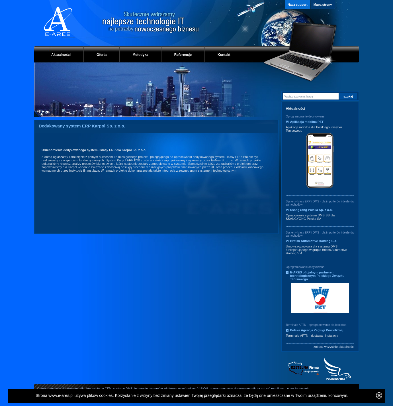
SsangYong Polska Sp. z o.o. (311, 210)
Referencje (183, 55)
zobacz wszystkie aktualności (334, 346)
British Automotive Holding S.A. (313, 241)
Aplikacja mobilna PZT (307, 121)
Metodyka (140, 55)
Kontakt (224, 55)
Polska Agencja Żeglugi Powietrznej (316, 330)
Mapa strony (323, 4)
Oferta (102, 55)
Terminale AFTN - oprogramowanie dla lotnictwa (316, 324)
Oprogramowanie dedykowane (305, 116)
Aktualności (61, 55)
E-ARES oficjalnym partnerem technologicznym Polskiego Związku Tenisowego (317, 276)
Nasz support (298, 4)
